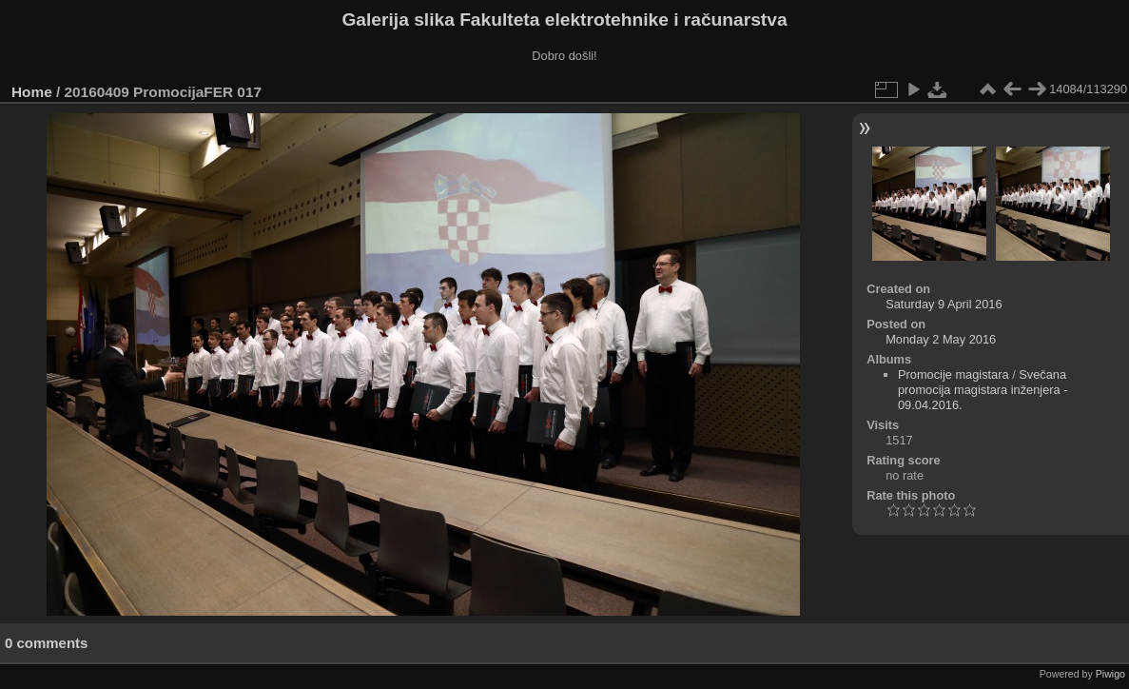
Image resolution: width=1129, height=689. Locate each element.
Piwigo (1110, 673)
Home (31, 92)
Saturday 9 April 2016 (944, 304)
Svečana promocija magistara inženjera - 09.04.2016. (983, 389)
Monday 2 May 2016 (941, 339)
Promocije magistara (953, 374)
